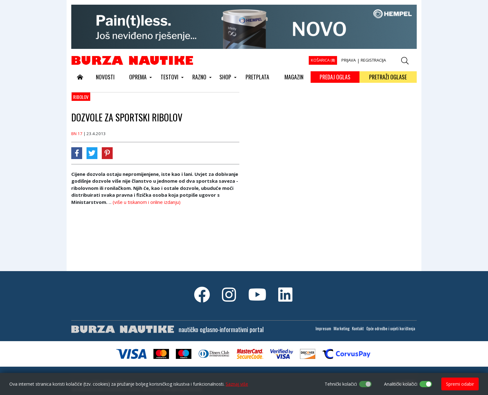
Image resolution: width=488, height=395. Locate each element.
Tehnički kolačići (341, 384)
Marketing (342, 328)
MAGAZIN (293, 77)
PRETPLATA (257, 77)
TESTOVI (169, 77)
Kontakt (358, 328)
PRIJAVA (348, 60)
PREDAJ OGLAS (335, 77)
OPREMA (138, 77)
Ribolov (81, 96)
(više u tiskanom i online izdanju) (147, 202)
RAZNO (199, 77)
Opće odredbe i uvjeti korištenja (390, 328)
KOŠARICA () (323, 60)
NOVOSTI (105, 77)
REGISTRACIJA (373, 60)
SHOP (225, 77)
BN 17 (76, 133)
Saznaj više (237, 384)
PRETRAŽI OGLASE (388, 77)
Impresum (323, 328)
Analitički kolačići (400, 384)
